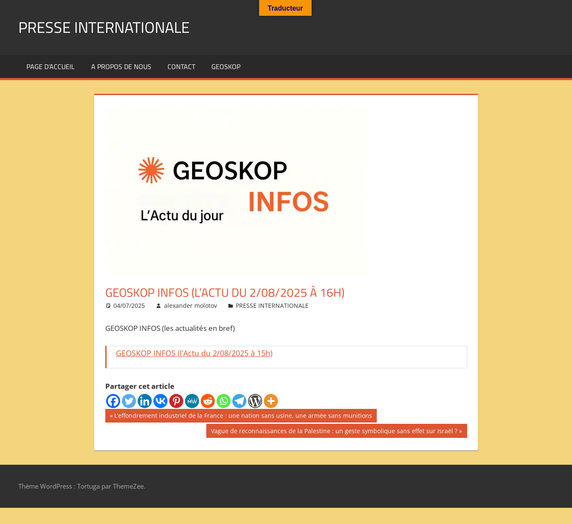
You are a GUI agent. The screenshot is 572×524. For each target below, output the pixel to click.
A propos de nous (121, 66)
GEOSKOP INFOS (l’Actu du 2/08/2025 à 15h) (194, 353)
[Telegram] (239, 401)
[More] (271, 401)
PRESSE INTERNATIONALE (104, 27)
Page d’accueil (50, 66)
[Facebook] (113, 401)
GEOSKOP (225, 66)
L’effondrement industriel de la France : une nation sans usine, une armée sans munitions (243, 416)
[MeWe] (192, 401)
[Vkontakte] (160, 401)
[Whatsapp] (224, 401)
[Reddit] (208, 401)
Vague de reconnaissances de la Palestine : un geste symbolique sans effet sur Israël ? (334, 432)
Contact (181, 66)
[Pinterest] (176, 401)
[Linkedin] (145, 401)
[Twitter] (129, 401)
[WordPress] (255, 401)
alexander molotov (190, 305)
